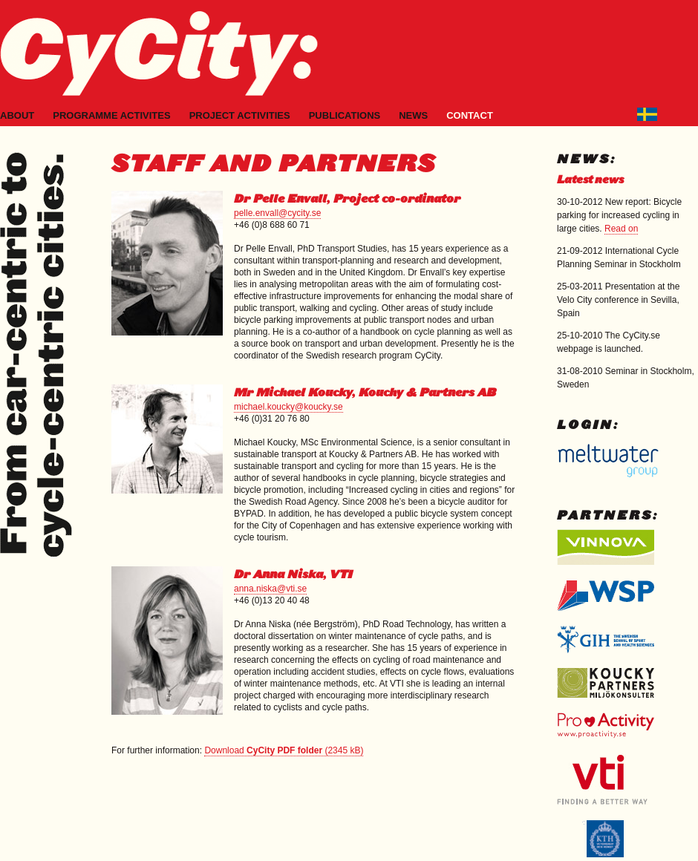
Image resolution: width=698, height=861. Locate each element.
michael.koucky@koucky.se (288, 407)
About (17, 115)
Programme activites (111, 115)
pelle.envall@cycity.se (277, 213)
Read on (621, 228)
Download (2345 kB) (283, 750)
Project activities (239, 115)
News (413, 115)
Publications (345, 115)
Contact (469, 115)
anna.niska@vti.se (270, 588)
